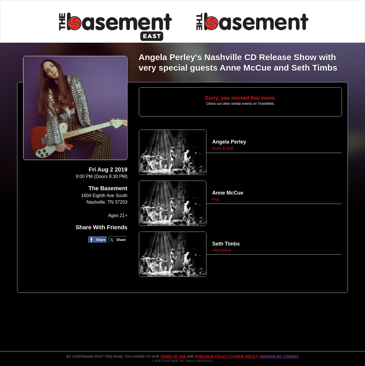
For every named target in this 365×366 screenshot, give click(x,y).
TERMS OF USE (173, 357)
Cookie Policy (245, 357)
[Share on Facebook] (97, 239)
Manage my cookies (280, 357)
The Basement (107, 188)
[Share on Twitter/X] (117, 239)
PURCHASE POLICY (212, 357)
